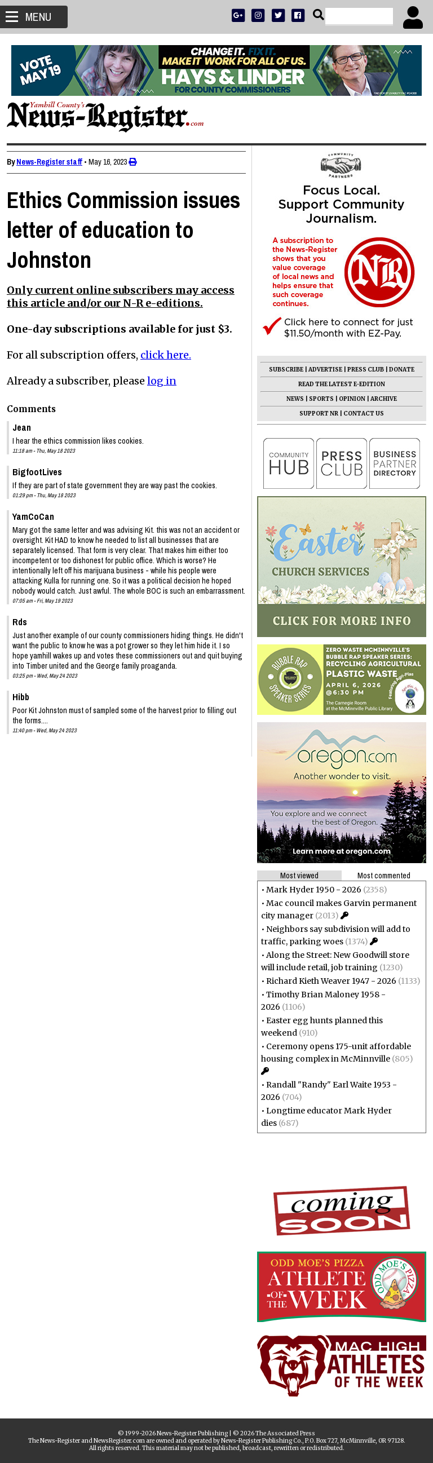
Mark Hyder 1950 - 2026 (309, 890)
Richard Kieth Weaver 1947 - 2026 (327, 981)
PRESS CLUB (361, 369)
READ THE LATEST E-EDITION (337, 384)
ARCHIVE (379, 399)
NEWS (290, 399)
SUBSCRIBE (281, 369)
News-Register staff (54, 162)
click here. (170, 354)
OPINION (347, 399)
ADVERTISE (321, 369)
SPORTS (316, 399)
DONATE (397, 369)
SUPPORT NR (314, 413)
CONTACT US (359, 413)
